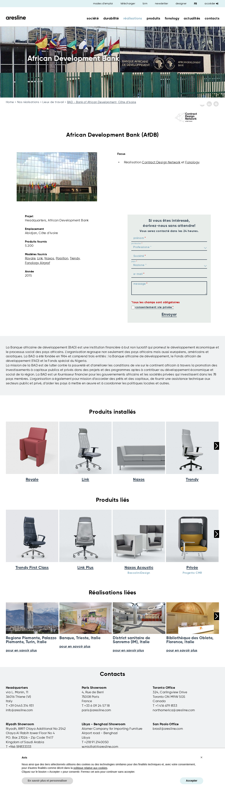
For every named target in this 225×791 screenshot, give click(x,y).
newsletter (161, 3)
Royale (30, 258)
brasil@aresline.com (168, 729)
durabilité (111, 18)
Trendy (74, 258)
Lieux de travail (53, 102)
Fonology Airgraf (37, 263)
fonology (172, 18)
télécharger (128, 3)
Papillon (62, 258)
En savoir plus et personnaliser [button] (47, 780)
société (93, 18)
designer (181, 3)
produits (153, 18)
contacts (212, 18)
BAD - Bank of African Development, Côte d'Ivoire (101, 102)
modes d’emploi (103, 3)
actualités (192, 18)
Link (40, 258)
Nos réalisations (28, 102)
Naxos (49, 258)
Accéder (211, 3)
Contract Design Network (161, 162)
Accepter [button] (191, 780)
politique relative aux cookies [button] (90, 767)
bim (145, 3)
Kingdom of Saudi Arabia (25, 742)
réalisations (132, 18)
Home (10, 102)
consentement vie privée (153, 307)
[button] (202, 757)
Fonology (192, 162)
